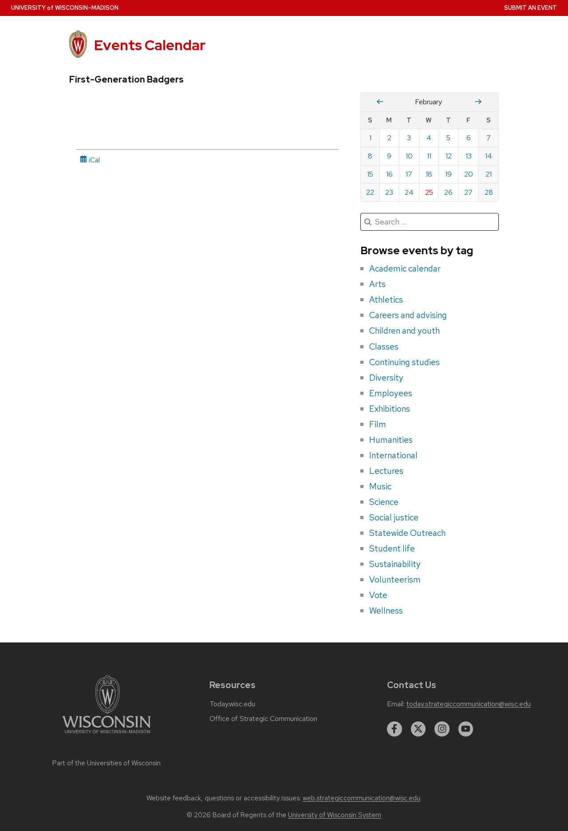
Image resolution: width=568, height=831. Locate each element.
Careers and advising (408, 315)
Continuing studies (404, 362)
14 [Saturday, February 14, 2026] (488, 156)
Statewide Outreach (407, 533)
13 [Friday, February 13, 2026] (468, 156)
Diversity (386, 377)
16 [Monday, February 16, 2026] (389, 174)
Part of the (106, 763)
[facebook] (394, 728)
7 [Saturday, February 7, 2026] (488, 137)
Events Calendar (149, 45)
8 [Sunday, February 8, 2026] (370, 156)
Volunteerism (395, 579)
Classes (383, 346)
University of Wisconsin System (334, 815)
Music (380, 486)
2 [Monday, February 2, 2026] (389, 137)
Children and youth (404, 330)
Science (383, 502)
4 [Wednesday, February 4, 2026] (428, 137)
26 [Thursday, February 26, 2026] (448, 192)
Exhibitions (389, 408)
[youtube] (465, 728)
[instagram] (442, 728)
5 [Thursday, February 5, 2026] (448, 137)
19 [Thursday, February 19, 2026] (448, 174)
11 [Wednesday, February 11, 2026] (429, 156)
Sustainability (395, 564)
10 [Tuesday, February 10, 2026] (409, 156)
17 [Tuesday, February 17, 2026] (409, 174)
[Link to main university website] (106, 735)
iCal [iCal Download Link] (90, 160)
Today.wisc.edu (232, 704)
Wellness (386, 610)
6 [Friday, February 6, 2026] (468, 137)
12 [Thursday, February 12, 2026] (449, 156)
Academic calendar (405, 268)
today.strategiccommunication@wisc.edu (468, 704)
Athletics (386, 299)
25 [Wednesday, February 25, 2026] (429, 192)
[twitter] (418, 728)
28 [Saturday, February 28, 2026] (489, 192)
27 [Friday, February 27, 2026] (468, 192)
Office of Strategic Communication (263, 718)
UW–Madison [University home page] (64, 8)
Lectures (386, 471)
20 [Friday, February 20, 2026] (468, 174)
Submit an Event (530, 8)
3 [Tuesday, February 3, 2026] (409, 137)
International (393, 455)
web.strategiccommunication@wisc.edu (361, 798)
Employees (390, 393)
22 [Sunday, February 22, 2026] (370, 192)
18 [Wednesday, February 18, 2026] (429, 174)
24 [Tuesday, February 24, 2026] (409, 192)
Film (377, 424)
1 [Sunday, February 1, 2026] (370, 137)
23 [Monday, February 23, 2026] (389, 192)
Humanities (391, 439)
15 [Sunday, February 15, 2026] (370, 174)
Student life (392, 548)
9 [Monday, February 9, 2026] (389, 156)
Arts (377, 284)
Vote (378, 595)
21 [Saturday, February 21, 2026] (488, 174)
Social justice (393, 517)
